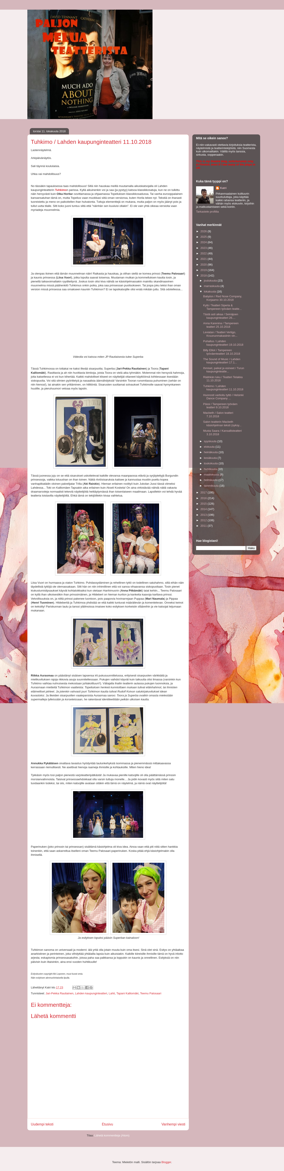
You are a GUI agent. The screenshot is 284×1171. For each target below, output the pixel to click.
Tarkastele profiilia (207, 211)
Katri (223, 188)
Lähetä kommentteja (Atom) (111, 1135)
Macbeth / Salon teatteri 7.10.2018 (218, 414)
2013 (204, 514)
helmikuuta (211, 480)
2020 (204, 264)
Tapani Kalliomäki (127, 993)
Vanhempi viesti (173, 1124)
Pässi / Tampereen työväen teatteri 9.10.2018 (220, 405)
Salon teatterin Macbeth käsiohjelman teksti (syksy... (222, 423)
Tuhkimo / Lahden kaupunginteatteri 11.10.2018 (223, 387)
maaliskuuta (212, 474)
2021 (204, 259)
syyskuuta (210, 441)
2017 (204, 492)
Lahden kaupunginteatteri (91, 993)
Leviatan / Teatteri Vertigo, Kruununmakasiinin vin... (220, 334)
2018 (204, 275)
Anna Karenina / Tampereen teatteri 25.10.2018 (220, 325)
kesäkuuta (211, 458)
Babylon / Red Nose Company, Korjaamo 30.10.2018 (222, 298)
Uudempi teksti (42, 1124)
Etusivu (107, 1124)
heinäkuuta (211, 452)
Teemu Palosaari (150, 993)
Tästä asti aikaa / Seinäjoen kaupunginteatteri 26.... (220, 316)
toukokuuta (211, 463)
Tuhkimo (61, 190)
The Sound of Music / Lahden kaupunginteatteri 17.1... (221, 360)
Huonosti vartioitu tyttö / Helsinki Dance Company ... (223, 396)
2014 (204, 509)
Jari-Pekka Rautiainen (59, 993)
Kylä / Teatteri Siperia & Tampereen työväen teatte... (222, 307)
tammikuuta (211, 485)
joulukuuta (211, 280)
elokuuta (210, 446)
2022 (204, 253)
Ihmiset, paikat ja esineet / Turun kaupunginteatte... (223, 369)
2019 (204, 270)
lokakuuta (210, 291)
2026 (204, 231)
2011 (204, 525)
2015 (204, 503)
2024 (204, 242)
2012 (204, 520)
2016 (204, 498)
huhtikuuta (211, 469)
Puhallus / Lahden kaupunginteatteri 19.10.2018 (223, 343)
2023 (204, 248)
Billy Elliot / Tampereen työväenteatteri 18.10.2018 (221, 352)
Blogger (166, 1162)
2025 (204, 236)
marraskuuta (212, 286)
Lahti (112, 993)
